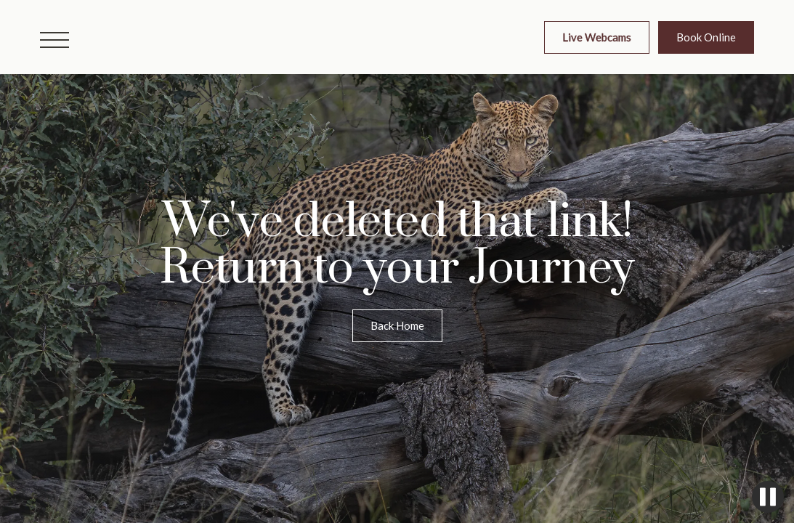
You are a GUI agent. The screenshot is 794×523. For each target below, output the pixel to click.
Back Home (397, 325)
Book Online (706, 37)
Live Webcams (596, 37)
